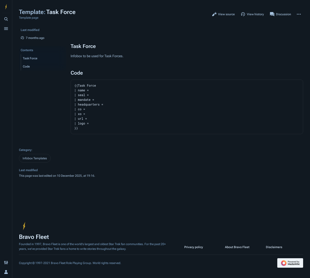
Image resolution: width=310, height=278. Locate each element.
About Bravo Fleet (237, 247)
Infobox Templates (35, 158)
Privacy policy (193, 247)
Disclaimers (274, 247)
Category (25, 150)
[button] (43, 58)
